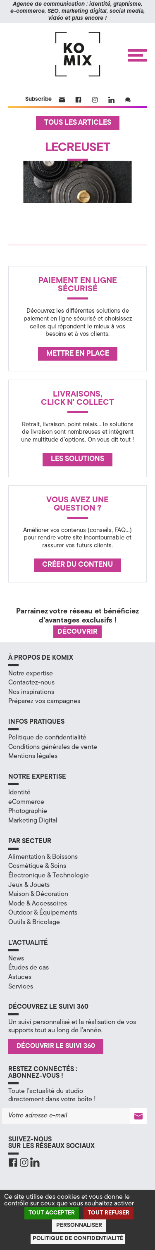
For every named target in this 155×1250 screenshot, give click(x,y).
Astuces (19, 977)
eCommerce (26, 802)
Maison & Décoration (38, 894)
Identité (19, 792)
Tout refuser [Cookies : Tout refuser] (108, 1213)
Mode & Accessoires (37, 904)
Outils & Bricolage (34, 922)
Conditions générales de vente (52, 747)
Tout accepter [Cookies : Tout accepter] (52, 1213)
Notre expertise (30, 673)
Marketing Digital (32, 820)
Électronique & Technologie (48, 875)
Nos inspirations (31, 692)
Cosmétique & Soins (37, 866)
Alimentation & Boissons (43, 857)
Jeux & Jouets (29, 885)
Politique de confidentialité (47, 737)
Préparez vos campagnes (44, 701)
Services (20, 987)
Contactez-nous (31, 683)
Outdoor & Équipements (42, 913)
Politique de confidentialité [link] (78, 1239)
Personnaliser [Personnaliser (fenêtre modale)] (79, 1225)
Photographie (27, 811)
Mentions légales (32, 756)
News (16, 958)
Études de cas (28, 968)
